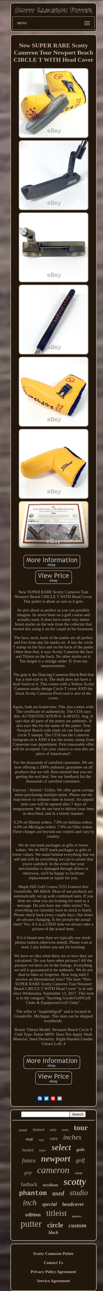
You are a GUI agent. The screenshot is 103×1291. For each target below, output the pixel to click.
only (53, 1130)
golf (80, 1160)
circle (55, 1225)
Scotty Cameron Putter (53, 1253)
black (54, 1232)
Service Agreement (53, 1281)
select (61, 1147)
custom (78, 1225)
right (41, 1139)
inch (30, 1202)
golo (80, 1149)
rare (54, 1138)
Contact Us (53, 1262)
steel (23, 1130)
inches (72, 1137)
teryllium (50, 1185)
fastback (29, 1184)
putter (31, 1224)
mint (65, 1130)
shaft (29, 1139)
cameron (53, 1170)
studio (79, 1193)
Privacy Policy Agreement (53, 1272)
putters (77, 1216)
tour (81, 1127)
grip (28, 1172)
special (49, 1204)
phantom (33, 1193)
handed (27, 1150)
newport (55, 1158)
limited (38, 1129)
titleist (56, 1212)
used (58, 1193)
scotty (75, 1181)
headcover (73, 1204)
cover (79, 1173)
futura (28, 1160)
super (42, 1150)
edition (33, 1214)
